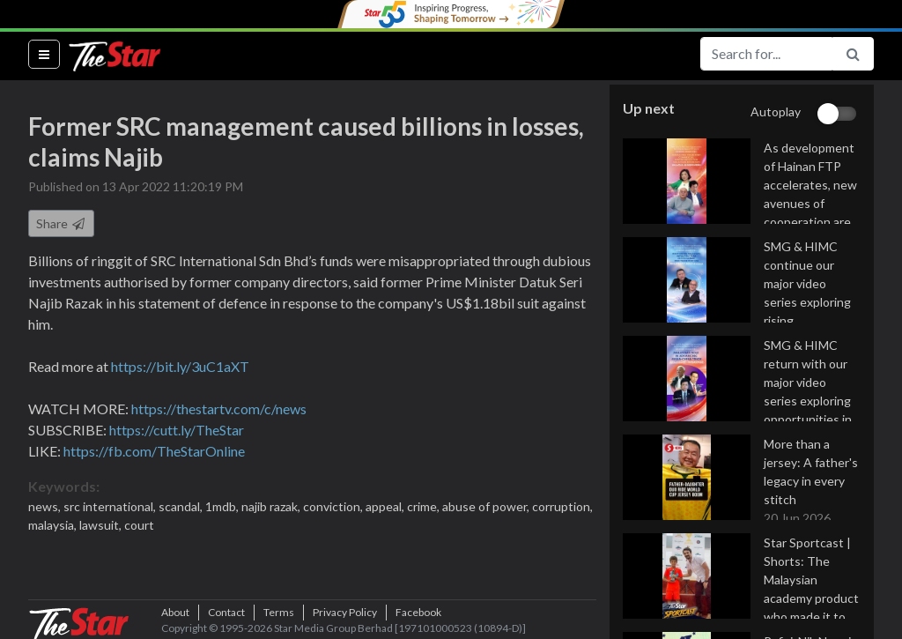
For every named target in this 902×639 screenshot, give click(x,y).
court (139, 524)
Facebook (418, 612)
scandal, (182, 506)
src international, (111, 506)
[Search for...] (766, 54)
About (175, 612)
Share (61, 223)
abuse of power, (487, 506)
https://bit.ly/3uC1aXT (180, 366)
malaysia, (53, 524)
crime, (424, 506)
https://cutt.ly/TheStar (176, 429)
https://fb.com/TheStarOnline (154, 450)
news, (45, 506)
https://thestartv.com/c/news (219, 408)
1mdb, (223, 506)
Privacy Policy (345, 612)
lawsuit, (101, 524)
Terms (278, 612)
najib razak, (272, 506)
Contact (226, 612)
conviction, (334, 506)
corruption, (562, 506)
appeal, (386, 506)
